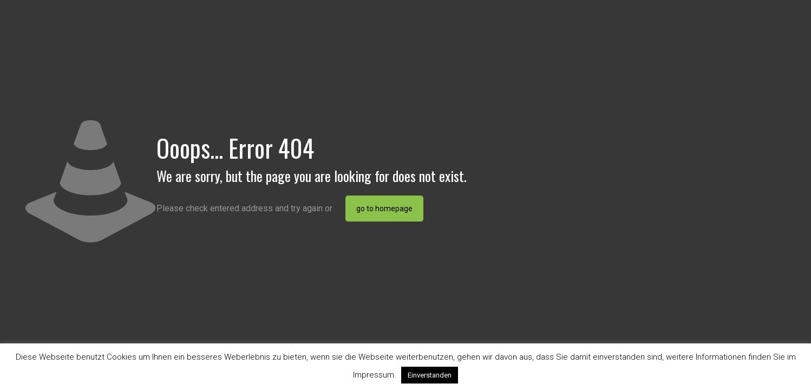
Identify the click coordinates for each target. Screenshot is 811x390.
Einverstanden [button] (430, 375)
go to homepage (384, 208)
